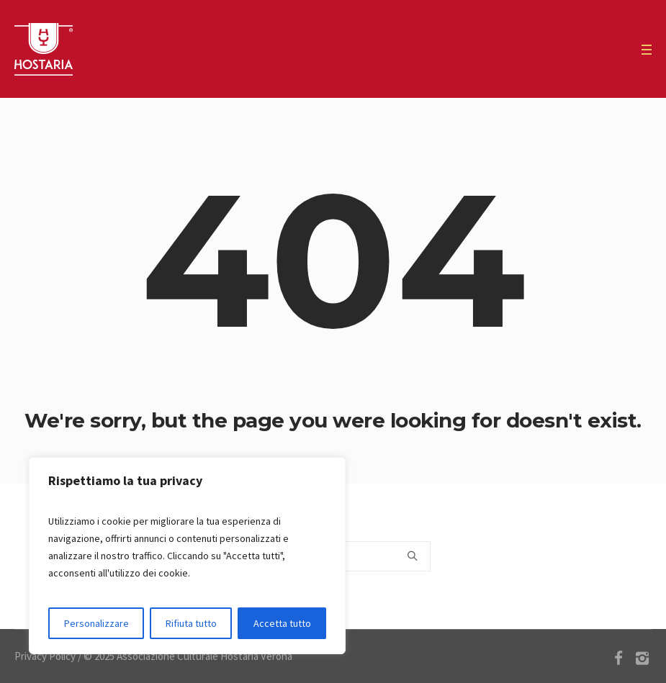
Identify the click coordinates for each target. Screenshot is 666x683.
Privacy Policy (45, 656)
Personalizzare (96, 623)
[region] (187, 555)
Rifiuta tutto (191, 623)
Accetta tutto (282, 623)
